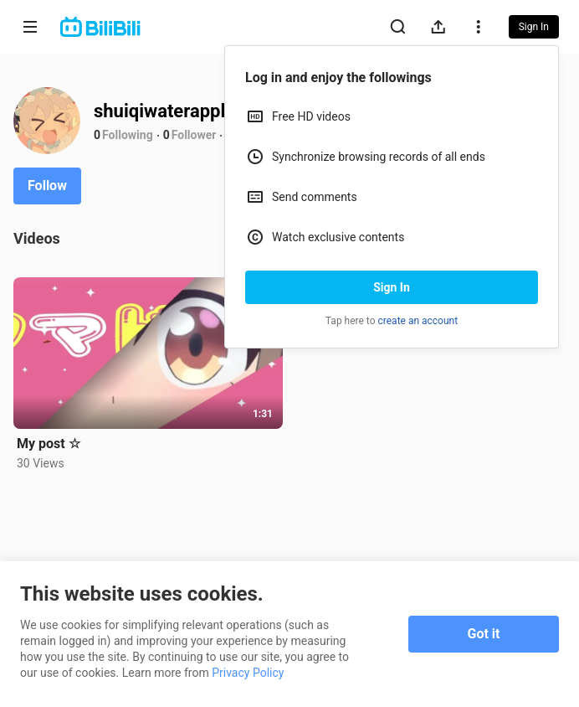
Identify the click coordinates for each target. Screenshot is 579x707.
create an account (418, 321)
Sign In (391, 287)
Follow (47, 186)
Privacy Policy (248, 672)
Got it (484, 634)
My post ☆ (48, 444)
